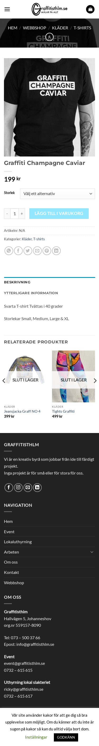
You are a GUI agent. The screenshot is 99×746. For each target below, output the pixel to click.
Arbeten (11, 551)
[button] (7, 9)
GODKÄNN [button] (66, 737)
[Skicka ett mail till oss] (27, 487)
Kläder (60, 27)
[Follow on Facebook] (8, 487)
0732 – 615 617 (18, 695)
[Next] (95, 391)
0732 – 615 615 (18, 670)
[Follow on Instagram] (18, 487)
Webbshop (34, 27)
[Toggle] (92, 552)
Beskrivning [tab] (17, 282)
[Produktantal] (14, 213)
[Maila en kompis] (37, 250)
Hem (12, 27)
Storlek (9, 193)
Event (9, 531)
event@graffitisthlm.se (24, 663)
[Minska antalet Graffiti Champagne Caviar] (7, 213)
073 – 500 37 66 (25, 637)
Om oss (11, 561)
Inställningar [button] (36, 737)
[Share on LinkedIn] (56, 250)
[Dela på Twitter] (27, 250)
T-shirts (82, 27)
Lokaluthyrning (18, 541)
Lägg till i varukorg (59, 213)
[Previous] (4, 391)
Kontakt (11, 572)
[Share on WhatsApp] (8, 250)
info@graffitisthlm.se (35, 644)
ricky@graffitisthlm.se (23, 689)
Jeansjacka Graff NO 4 (22, 411)
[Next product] (49, 37)
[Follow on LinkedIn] (37, 487)
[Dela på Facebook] (18, 250)
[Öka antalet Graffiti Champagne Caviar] (22, 213)
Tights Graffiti (63, 411)
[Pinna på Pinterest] (47, 250)
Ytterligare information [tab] (31, 293)
